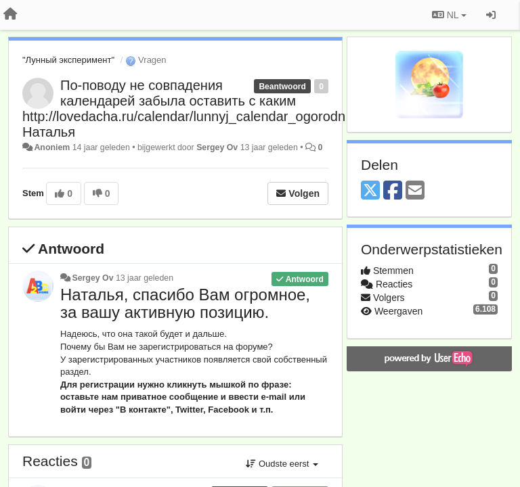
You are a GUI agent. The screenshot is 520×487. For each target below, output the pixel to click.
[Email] (415, 191)
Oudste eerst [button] (282, 464)
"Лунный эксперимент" (68, 60)
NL (449, 14)
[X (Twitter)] (370, 191)
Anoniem (52, 147)
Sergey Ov (217, 147)
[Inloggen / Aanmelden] (491, 14)
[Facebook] (392, 191)
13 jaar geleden (144, 278)
